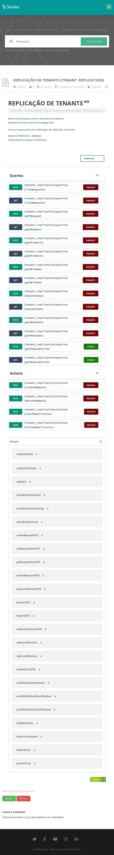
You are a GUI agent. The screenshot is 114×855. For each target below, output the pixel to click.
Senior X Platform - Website (24, 135)
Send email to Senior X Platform (27, 139)
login (28, 817)
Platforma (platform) (46, 29)
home (9, 29)
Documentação (61, 50)
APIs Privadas (24, 29)
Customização (34, 50)
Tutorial (48, 50)
